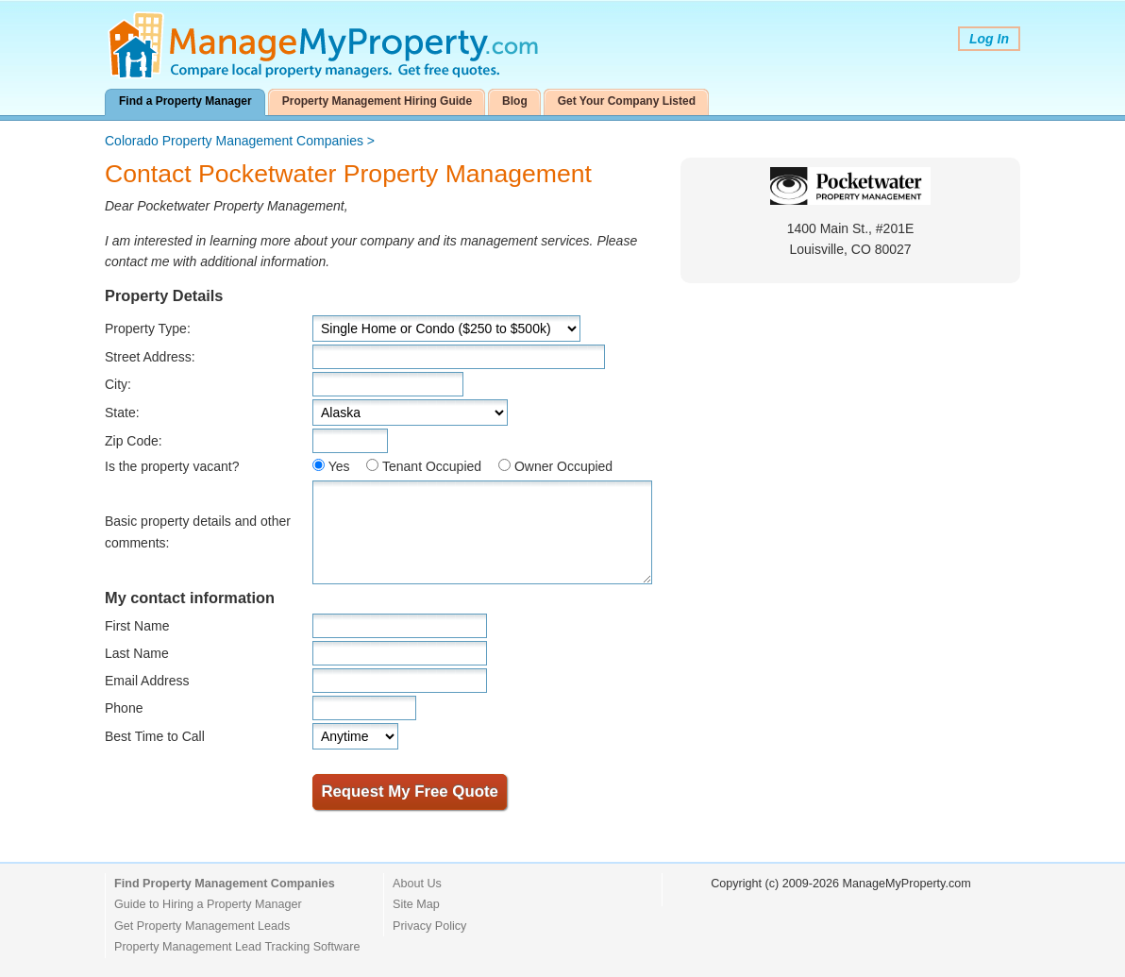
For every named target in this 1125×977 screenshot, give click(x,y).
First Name (137, 625)
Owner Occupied (563, 466)
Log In (989, 38)
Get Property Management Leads (202, 926)
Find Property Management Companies (224, 883)
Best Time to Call (155, 736)
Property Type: (148, 328)
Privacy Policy (429, 926)
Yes (339, 466)
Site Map (416, 904)
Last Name (137, 653)
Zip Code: (133, 440)
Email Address (147, 680)
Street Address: (150, 356)
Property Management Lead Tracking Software (237, 946)
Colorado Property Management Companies (234, 140)
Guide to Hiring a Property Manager (208, 904)
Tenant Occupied (431, 466)
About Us (417, 883)
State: (122, 412)
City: (118, 384)
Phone (124, 708)
